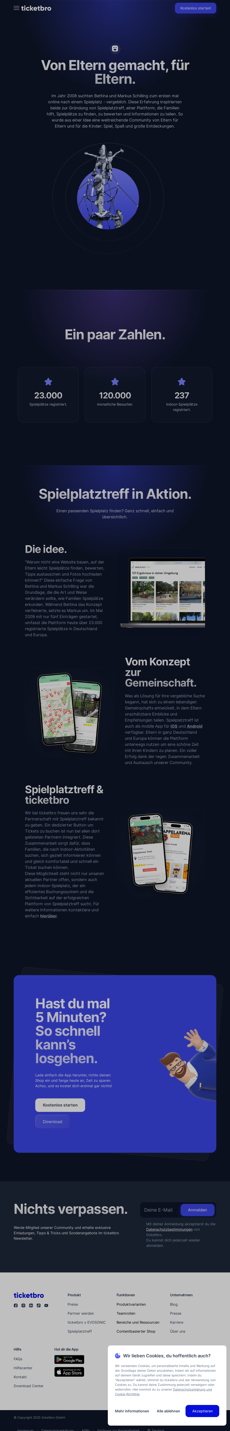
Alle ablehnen (168, 1411)
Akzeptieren (202, 1411)
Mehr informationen (132, 1411)
